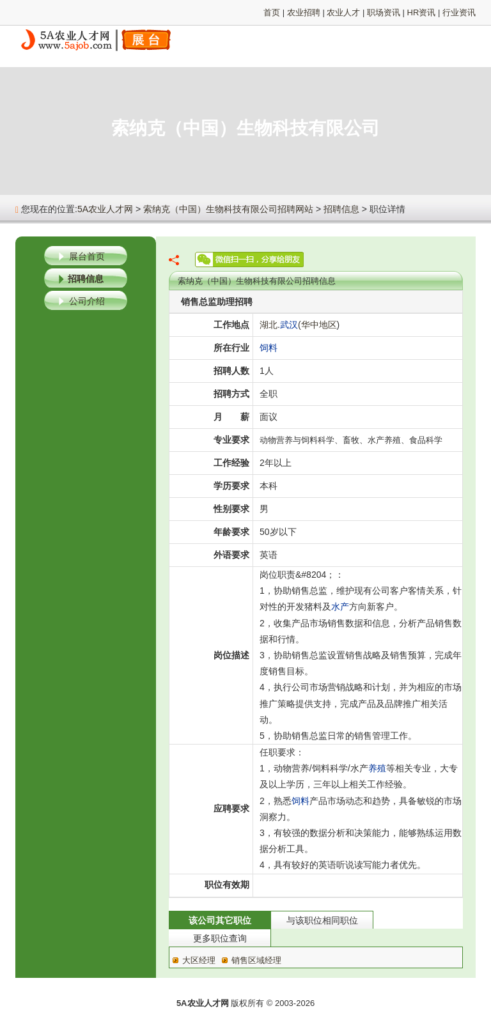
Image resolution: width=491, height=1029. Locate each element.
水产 (340, 606)
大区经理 (198, 960)
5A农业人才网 (105, 209)
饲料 (268, 348)
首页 (271, 12)
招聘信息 (341, 209)
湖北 (268, 325)
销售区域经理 (256, 960)
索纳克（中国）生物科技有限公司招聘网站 (228, 209)
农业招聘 (303, 12)
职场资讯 (383, 12)
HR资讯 (421, 12)
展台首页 (87, 256)
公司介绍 (87, 301)
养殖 (377, 768)
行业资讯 (459, 12)
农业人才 (343, 12)
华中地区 (319, 325)
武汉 (289, 325)
